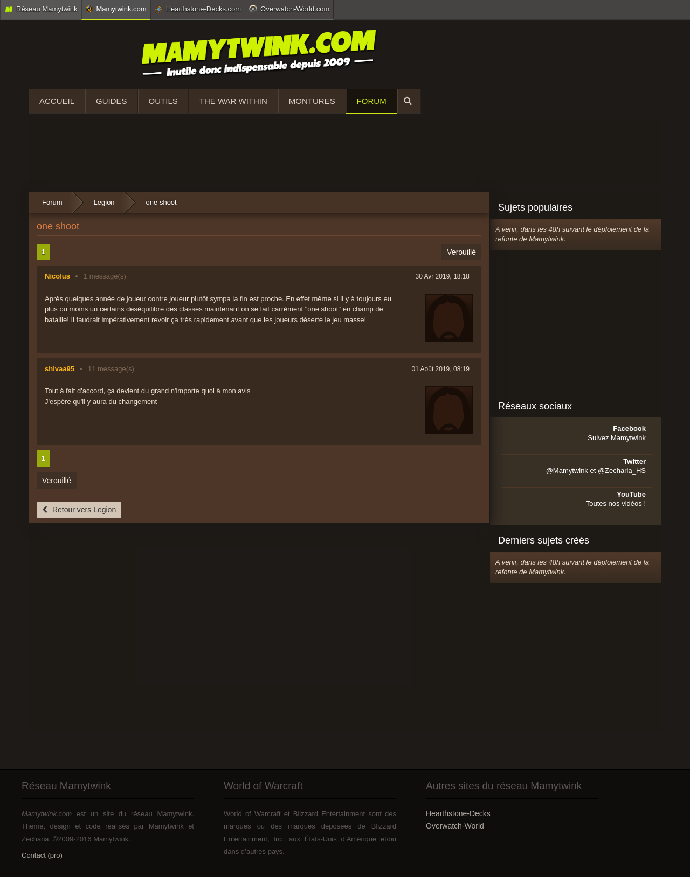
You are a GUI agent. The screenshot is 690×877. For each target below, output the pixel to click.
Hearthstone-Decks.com (198, 9)
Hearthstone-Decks (458, 813)
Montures (312, 101)
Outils (163, 101)
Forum (372, 101)
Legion (104, 202)
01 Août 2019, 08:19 (441, 369)
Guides (111, 101)
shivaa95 (59, 369)
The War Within (233, 101)
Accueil (56, 101)
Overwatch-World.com (289, 8)
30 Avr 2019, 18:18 (442, 276)
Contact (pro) (42, 855)
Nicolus (57, 276)
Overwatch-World (455, 826)
